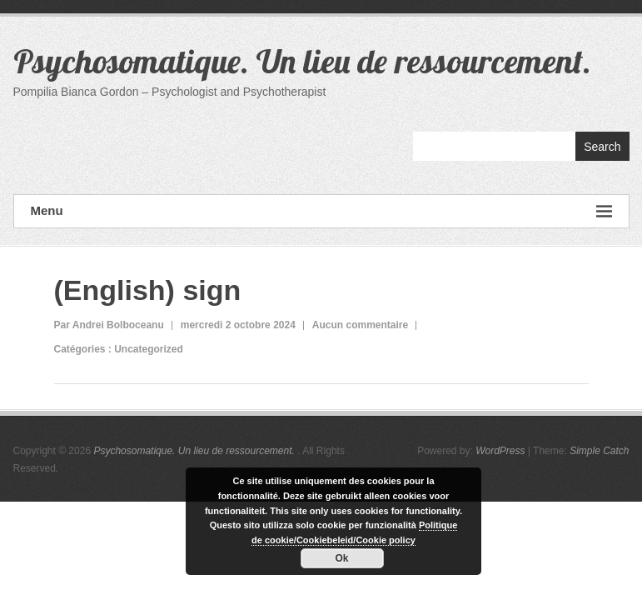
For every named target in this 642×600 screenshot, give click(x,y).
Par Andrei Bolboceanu (109, 325)
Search (602, 146)
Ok (341, 558)
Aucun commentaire (360, 325)
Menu (321, 211)
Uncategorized (148, 349)
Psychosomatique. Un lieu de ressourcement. (302, 61)
